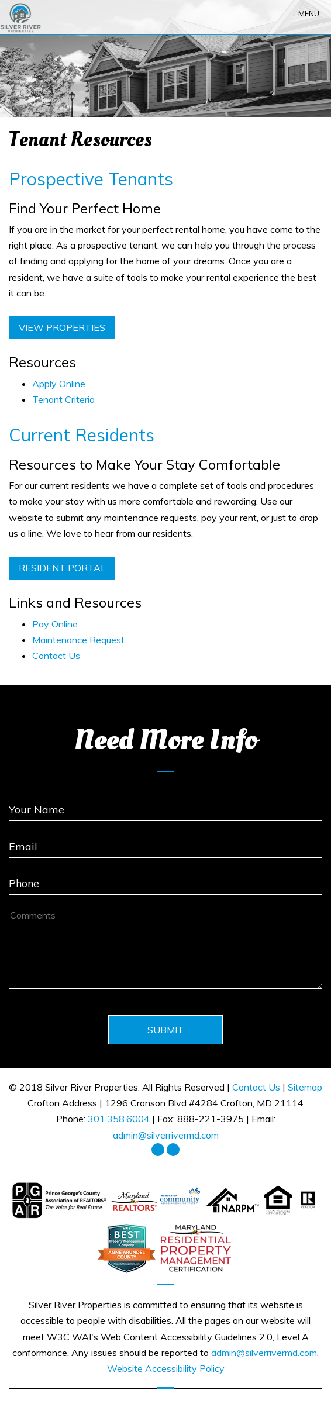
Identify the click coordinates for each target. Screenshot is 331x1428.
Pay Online (55, 624)
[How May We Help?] (165, 947)
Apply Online (58, 383)
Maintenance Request (78, 640)
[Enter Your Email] (165, 842)
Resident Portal (62, 568)
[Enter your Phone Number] (165, 879)
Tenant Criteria (63, 399)
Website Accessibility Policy (166, 1368)
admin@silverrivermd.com (166, 1135)
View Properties (62, 327)
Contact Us (56, 655)
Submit (165, 1030)
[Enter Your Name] (165, 805)
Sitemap (305, 1087)
